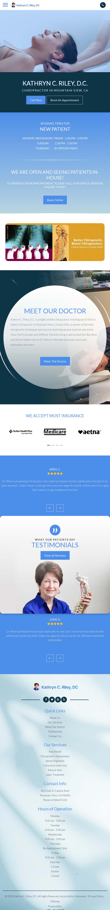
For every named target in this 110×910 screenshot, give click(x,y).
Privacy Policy (96, 896)
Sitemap (55, 901)
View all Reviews (55, 555)
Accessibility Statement (73, 896)
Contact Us (55, 736)
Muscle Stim (55, 770)
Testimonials (55, 731)
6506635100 (59, 799)
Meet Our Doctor (55, 726)
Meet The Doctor (55, 361)
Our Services (55, 722)
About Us (55, 717)
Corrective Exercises (55, 765)
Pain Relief (55, 751)
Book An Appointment (64, 100)
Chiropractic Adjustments (55, 756)
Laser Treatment (55, 774)
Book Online (55, 200)
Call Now (36, 100)
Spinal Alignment (55, 760)
